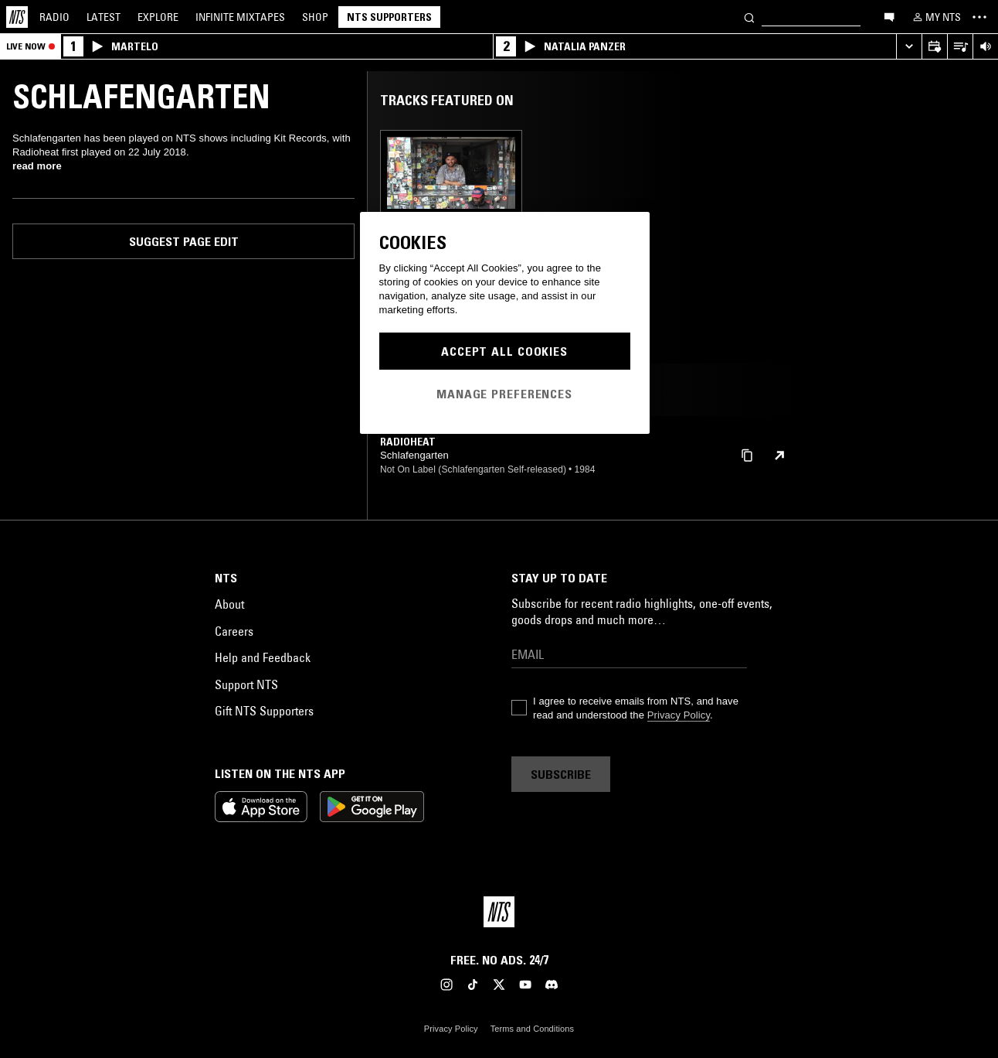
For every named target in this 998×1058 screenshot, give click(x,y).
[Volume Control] (985, 47)
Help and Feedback (263, 657)
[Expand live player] (909, 47)
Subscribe (561, 774)
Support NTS (246, 684)
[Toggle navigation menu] (979, 17)
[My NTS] (935, 17)
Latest (104, 17)
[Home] (17, 17)
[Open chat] (889, 16)
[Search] (749, 16)
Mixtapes (240, 17)
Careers (234, 631)
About (229, 604)
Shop (315, 17)
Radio (54, 17)
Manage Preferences (504, 393)
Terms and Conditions (532, 1028)
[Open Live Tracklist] (960, 47)
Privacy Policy (678, 715)
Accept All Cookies (504, 351)
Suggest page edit (184, 241)
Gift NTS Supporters (264, 710)
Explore (157, 17)
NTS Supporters (389, 17)
